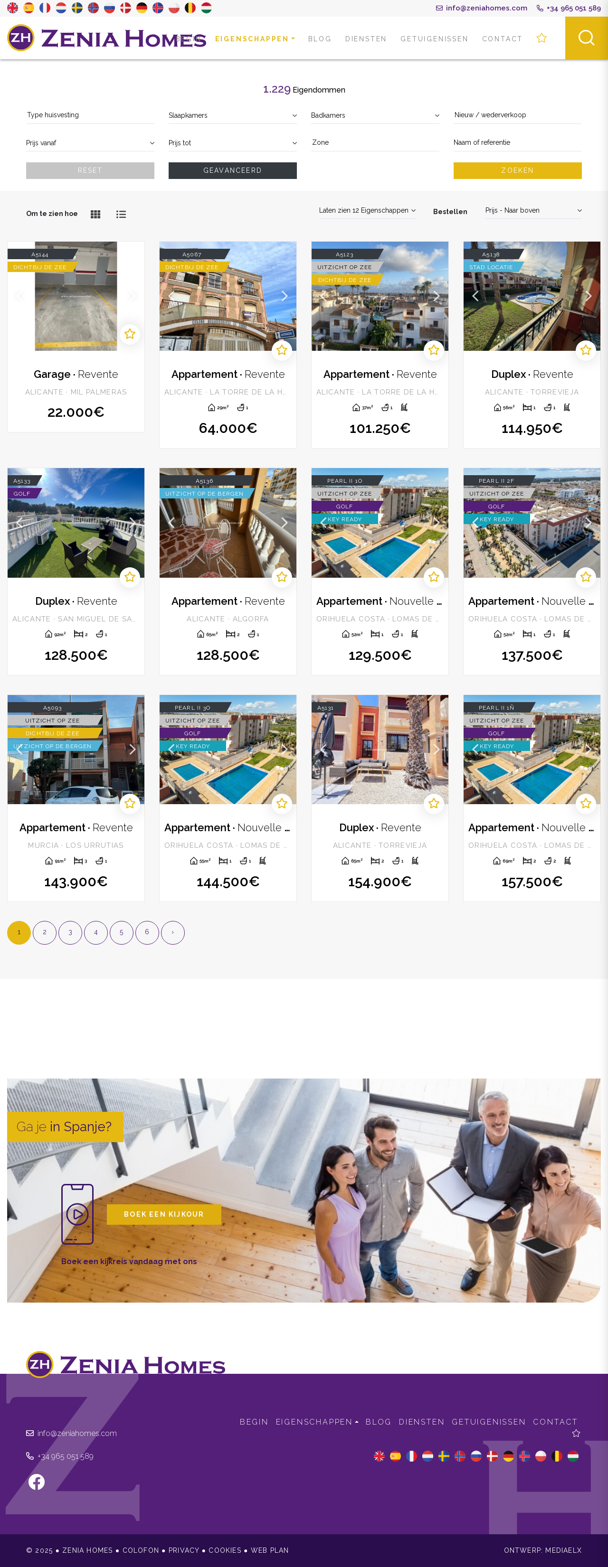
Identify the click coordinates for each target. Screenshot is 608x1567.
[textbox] (90, 115)
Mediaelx (563, 1550)
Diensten (366, 39)
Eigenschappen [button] (252, 39)
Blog (320, 39)
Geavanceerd (232, 170)
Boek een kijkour (164, 1214)
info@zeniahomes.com (481, 8)
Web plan (270, 1550)
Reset (90, 170)
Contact (502, 39)
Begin (189, 39)
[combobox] (90, 115)
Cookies (225, 1550)
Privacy (184, 1550)
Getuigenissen (434, 39)
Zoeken (517, 170)
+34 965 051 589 (569, 8)
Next (132, 296)
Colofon (141, 1550)
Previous (19, 296)
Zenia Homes (107, 38)
